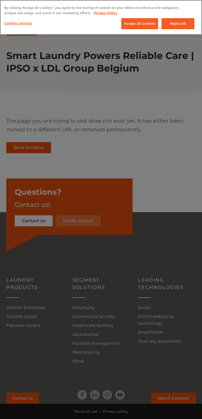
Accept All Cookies (139, 23)
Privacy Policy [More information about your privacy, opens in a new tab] (105, 13)
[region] (101, 17)
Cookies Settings (18, 23)
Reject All (178, 23)
